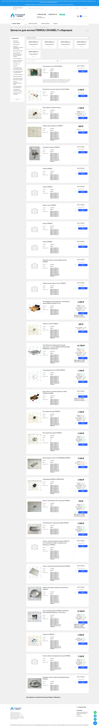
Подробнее (52, 161)
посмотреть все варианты (79, 316)
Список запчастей (33, 44)
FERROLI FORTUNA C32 (54, 424)
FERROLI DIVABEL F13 (54, 73)
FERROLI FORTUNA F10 (54, 159)
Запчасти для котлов (33, 23)
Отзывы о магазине (45, 23)
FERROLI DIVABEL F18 (54, 76)
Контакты (55, 23)
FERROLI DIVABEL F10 (54, 72)
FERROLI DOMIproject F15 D (55, 624)
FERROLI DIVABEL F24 (33, 51)
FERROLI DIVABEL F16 (54, 116)
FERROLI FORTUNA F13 (54, 139)
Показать (17, 99)
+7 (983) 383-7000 (41, 14)
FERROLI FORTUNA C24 (54, 382)
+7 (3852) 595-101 (52, 14)
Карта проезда (79, 716)
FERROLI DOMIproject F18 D (55, 625)
